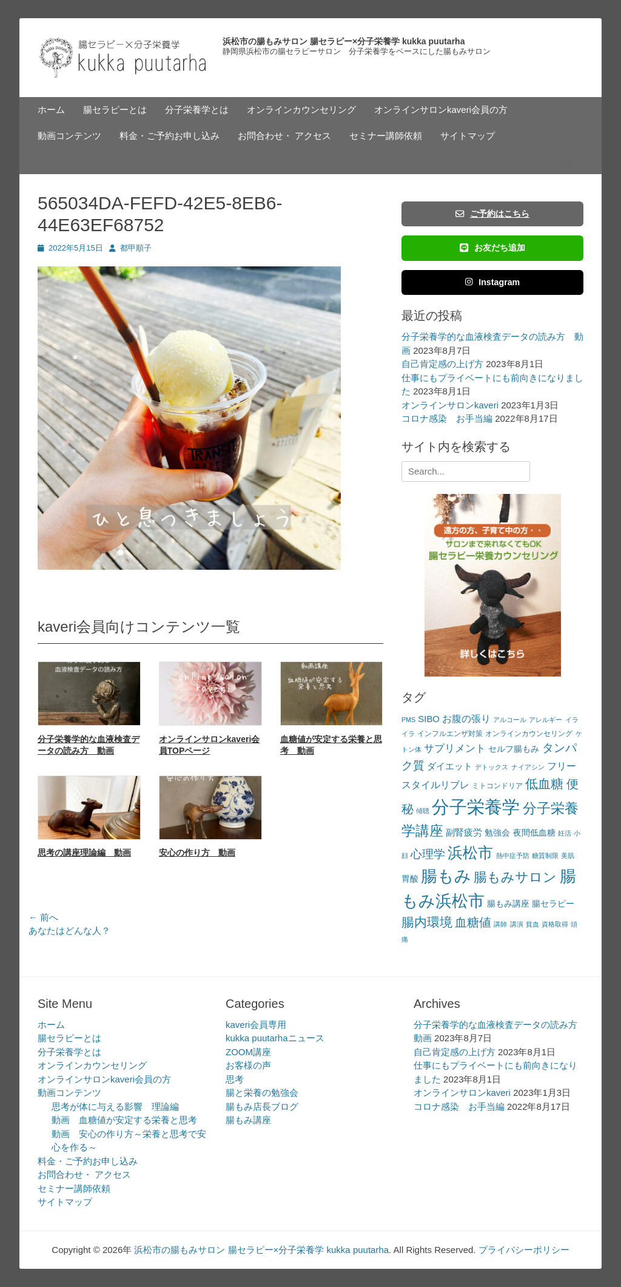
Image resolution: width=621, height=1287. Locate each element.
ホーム (51, 109)
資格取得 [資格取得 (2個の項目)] (555, 924)
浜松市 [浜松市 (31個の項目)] (470, 852)
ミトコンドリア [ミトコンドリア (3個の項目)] (497, 786)
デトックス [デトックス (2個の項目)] (491, 767)
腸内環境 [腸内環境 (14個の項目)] (426, 922)
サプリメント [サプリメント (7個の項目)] (455, 748)
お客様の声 (248, 1065)
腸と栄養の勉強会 (262, 1092)
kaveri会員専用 (256, 1024)
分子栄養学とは (197, 109)
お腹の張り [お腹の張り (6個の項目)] (466, 719)
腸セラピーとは (115, 109)
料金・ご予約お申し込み (169, 135)
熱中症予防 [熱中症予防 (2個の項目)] (512, 855)
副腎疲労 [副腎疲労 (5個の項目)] (464, 832)
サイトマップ (467, 135)
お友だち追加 (492, 247)
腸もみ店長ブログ (262, 1106)
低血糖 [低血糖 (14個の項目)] (544, 784)
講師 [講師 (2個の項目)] (500, 924)
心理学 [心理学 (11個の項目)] (428, 854)
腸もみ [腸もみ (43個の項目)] (446, 875)
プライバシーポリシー (523, 1250)
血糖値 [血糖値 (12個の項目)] (473, 922)
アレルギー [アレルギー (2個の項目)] (545, 719)
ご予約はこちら (492, 213)
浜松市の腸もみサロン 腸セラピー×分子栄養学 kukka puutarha (344, 41)
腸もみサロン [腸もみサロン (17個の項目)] (515, 877)
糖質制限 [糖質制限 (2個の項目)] (545, 855)
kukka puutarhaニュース (275, 1038)
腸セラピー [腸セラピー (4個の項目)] (553, 903)
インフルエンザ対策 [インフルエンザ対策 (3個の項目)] (450, 733)
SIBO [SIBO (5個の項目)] (429, 719)
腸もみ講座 (248, 1120)
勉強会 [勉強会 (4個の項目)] (497, 832)
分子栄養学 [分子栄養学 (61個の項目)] (476, 807)
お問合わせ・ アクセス (284, 135)
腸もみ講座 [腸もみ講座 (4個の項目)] (508, 903)
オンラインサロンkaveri (449, 405)
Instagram (492, 282)
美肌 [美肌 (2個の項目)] (567, 855)
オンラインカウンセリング (301, 109)
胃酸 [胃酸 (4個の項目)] (409, 878)
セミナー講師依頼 (385, 135)
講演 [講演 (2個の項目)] (516, 924)
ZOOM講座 (248, 1052)
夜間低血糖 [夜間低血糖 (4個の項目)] (534, 832)
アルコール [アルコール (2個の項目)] (509, 719)
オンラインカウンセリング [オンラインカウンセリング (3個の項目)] (528, 733)
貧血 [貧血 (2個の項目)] (532, 924)
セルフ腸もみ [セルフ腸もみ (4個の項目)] (513, 749)
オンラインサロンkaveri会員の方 (441, 109)
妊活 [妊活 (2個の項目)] (564, 833)
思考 (235, 1079)
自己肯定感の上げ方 (442, 364)
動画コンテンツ (69, 135)
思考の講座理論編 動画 (84, 852)
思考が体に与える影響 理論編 (115, 1106)
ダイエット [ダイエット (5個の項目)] (449, 766)
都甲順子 (136, 247)
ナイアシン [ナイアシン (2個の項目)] (528, 767)
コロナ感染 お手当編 (446, 418)
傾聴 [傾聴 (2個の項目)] (422, 810)
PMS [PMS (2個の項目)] (408, 719)
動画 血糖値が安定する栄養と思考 (124, 1120)
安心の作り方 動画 (197, 852)
